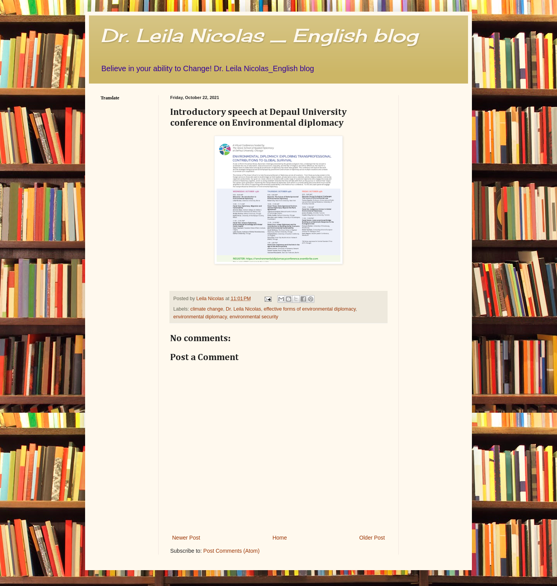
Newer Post (186, 538)
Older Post (372, 538)
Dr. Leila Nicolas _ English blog (259, 35)
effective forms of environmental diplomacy (310, 309)
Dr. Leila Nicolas (243, 309)
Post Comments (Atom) (231, 551)
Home (279, 538)
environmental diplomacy (200, 316)
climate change (206, 309)
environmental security (253, 316)
